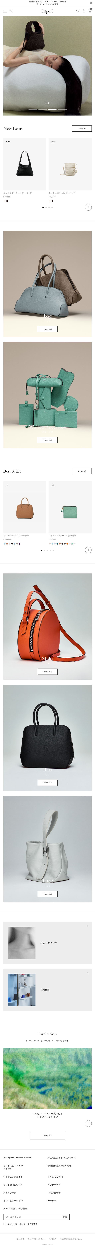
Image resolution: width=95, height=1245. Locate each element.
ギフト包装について (13, 1184)
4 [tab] (52, 208)
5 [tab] (54, 550)
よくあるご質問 (55, 1176)
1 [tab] (43, 208)
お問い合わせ (54, 1192)
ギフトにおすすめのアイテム (13, 1167)
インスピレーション (13, 1200)
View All (82, 128)
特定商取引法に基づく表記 (71, 1239)
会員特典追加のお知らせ (59, 1165)
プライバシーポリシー (18, 1224)
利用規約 (52, 1239)
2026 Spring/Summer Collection (17, 1157)
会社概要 (20, 1239)
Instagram (52, 1200)
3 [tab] (49, 208)
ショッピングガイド (13, 1176)
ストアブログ (9, 1192)
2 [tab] (46, 208)
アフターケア (54, 1184)
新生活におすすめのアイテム (62, 1157)
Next (88, 207)
